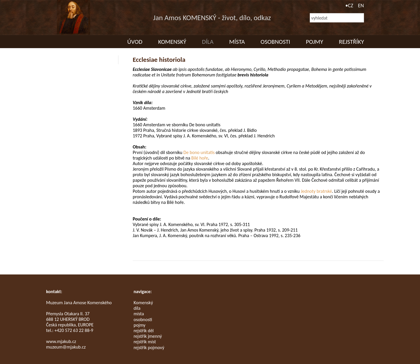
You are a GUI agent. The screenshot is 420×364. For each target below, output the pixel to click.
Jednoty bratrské (316, 191)
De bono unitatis (199, 152)
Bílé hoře (199, 158)
